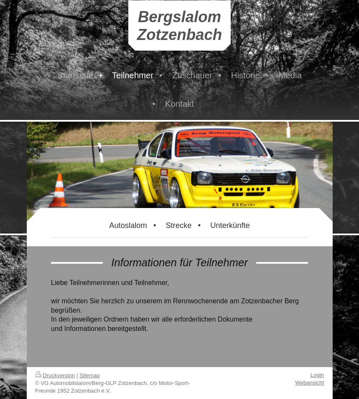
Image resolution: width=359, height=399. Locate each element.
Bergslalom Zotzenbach (179, 25)
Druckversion (55, 375)
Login (317, 375)
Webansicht (309, 382)
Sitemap (89, 375)
